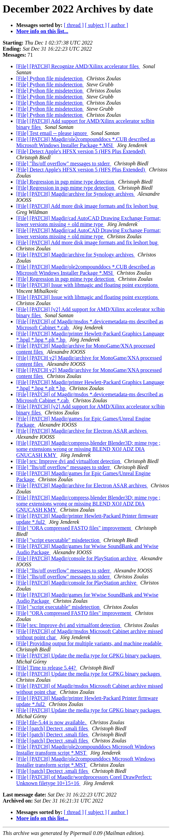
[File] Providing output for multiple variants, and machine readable (89, 643)
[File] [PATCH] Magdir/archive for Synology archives (75, 194)
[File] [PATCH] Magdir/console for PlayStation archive (77, 558)
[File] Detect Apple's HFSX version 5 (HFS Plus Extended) (81, 151)
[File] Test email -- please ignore (52, 133)
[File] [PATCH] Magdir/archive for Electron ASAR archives (82, 431)
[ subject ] (96, 25)
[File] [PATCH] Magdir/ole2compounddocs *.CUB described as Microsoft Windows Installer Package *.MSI (85, 142)
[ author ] (118, 25)
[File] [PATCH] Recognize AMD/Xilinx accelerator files (78, 66)
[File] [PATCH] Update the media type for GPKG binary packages (89, 655)
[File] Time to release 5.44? (46, 668)
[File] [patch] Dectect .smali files (52, 728)
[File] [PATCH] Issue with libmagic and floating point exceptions (87, 285)
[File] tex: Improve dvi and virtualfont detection (68, 461)
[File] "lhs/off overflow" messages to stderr (63, 163)
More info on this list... (42, 31)
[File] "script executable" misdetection (58, 540)
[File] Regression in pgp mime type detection (66, 182)
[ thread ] (74, 25)
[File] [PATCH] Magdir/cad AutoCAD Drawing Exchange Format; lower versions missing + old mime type (88, 221)
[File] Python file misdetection (50, 78)
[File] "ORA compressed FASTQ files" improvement (74, 528)
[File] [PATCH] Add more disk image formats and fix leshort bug (87, 206)
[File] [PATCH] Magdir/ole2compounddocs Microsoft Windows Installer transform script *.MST (85, 750)
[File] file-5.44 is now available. (51, 722)
